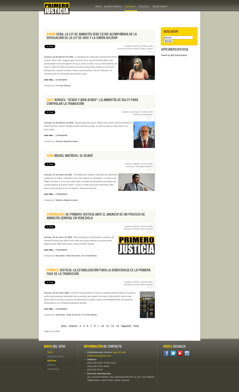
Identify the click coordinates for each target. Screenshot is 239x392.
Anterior (73, 326)
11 (107, 326)
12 (112, 326)
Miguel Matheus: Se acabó (70, 155)
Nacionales (60, 256)
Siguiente (126, 326)
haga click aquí (119, 352)
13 (117, 326)
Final (136, 326)
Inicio (64, 326)
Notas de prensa (73, 256)
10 (102, 326)
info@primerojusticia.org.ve (99, 356)
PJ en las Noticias (63, 86)
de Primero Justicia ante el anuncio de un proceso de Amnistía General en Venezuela (96, 216)
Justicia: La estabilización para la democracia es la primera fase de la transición (99, 272)
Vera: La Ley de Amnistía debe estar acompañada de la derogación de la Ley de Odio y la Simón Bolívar (92, 36)
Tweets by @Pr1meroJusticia (174, 55)
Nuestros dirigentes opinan (67, 141)
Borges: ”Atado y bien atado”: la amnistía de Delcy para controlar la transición (92, 101)
